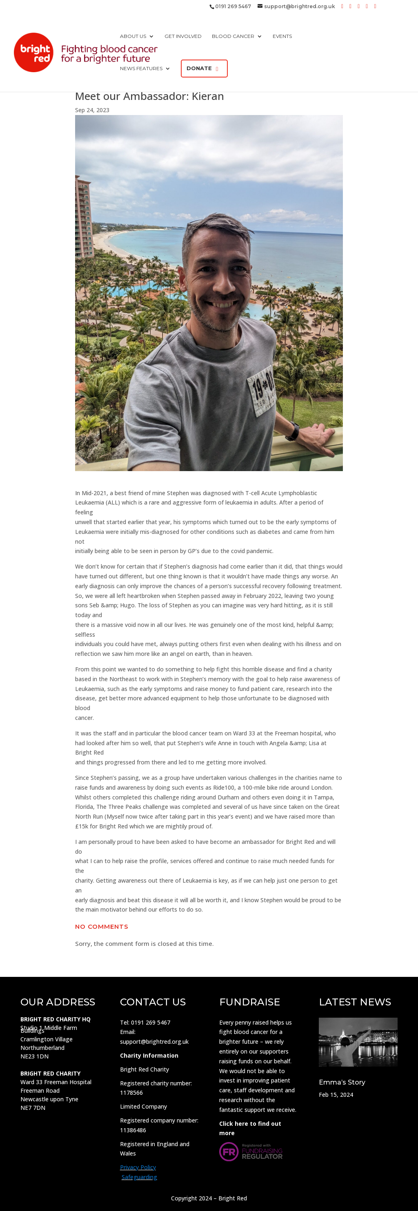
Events (282, 36)
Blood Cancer (233, 36)
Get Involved (183, 36)
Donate (199, 68)
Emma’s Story (342, 1082)
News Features (141, 68)
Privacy (129, 1167)
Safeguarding (139, 1177)
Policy (147, 1167)
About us (133, 36)
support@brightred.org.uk (154, 1041)
